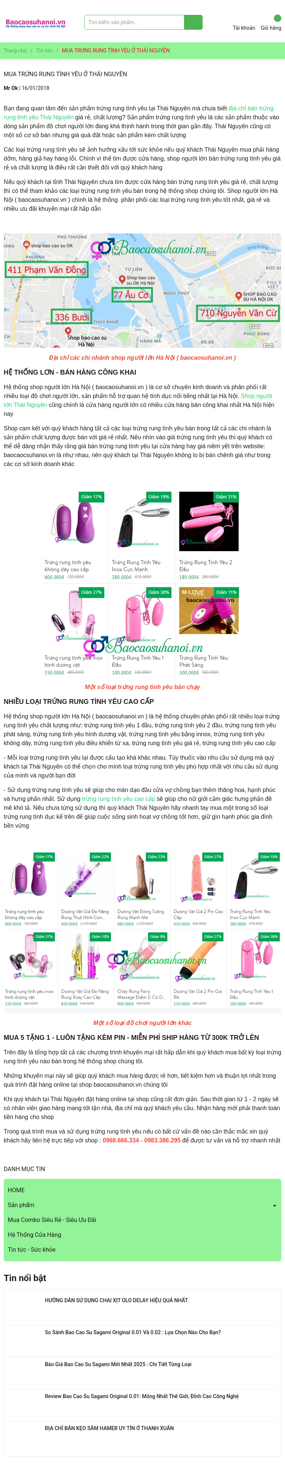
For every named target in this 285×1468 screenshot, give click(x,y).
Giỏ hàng (271, 22)
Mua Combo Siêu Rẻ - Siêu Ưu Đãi (52, 1219)
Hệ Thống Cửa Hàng (34, 1234)
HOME (16, 1190)
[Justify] (194, 22)
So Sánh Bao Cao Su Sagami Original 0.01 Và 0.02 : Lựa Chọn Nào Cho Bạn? (133, 1332)
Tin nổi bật (25, 1278)
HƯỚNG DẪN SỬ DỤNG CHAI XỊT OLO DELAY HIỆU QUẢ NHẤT (116, 1300)
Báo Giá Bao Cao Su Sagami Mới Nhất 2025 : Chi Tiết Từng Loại (118, 1364)
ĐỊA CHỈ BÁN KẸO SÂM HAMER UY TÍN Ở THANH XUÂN (109, 1428)
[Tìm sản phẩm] (143, 22)
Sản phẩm (21, 1205)
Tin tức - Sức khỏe (31, 1249)
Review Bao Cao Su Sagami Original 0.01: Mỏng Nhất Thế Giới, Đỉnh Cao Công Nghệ (142, 1396)
